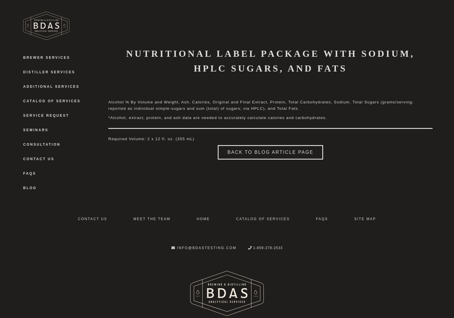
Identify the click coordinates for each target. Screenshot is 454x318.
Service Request (46, 116)
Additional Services (51, 87)
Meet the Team (152, 219)
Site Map (365, 219)
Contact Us (38, 159)
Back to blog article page (270, 152)
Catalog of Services (51, 101)
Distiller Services (49, 72)
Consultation (42, 144)
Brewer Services (46, 58)
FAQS (29, 173)
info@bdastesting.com (204, 248)
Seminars (35, 130)
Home (203, 219)
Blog (30, 188)
